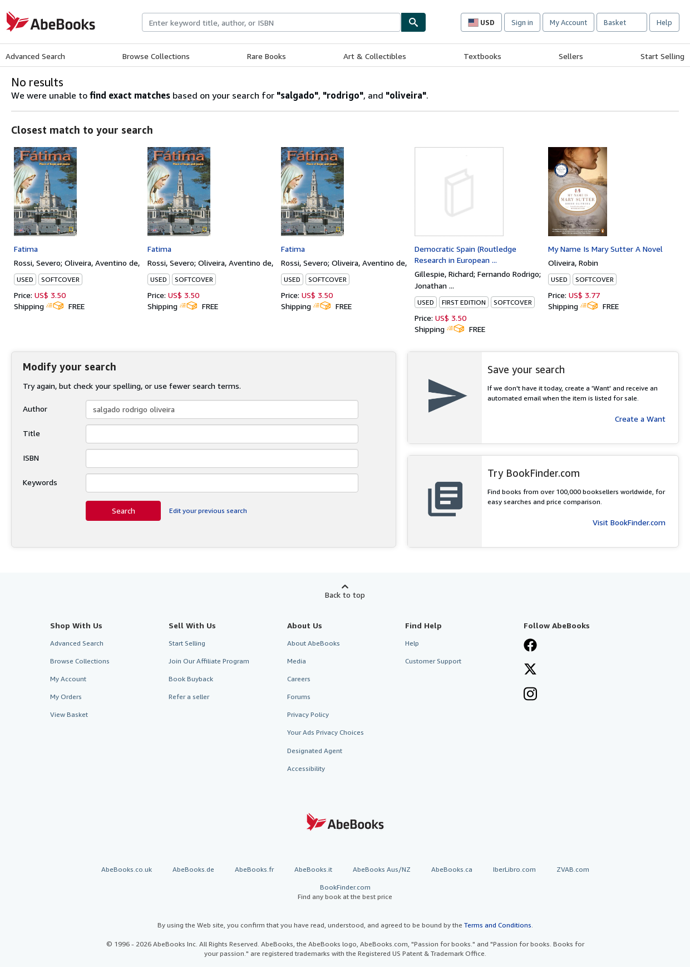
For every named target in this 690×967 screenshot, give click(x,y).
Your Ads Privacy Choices (325, 732)
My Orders (66, 696)
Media (296, 661)
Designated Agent (314, 750)
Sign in (522, 22)
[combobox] (271, 22)
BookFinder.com (345, 892)
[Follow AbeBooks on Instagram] (530, 695)
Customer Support (433, 661)
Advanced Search (35, 56)
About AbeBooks (313, 643)
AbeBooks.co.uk (126, 869)
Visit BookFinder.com (629, 522)
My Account (568, 22)
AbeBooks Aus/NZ (382, 869)
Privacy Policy (308, 714)
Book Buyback (191, 679)
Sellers (571, 56)
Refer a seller (189, 696)
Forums (298, 696)
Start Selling (662, 56)
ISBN (31, 457)
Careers (298, 679)
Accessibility (306, 768)
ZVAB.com (572, 869)
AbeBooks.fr (254, 869)
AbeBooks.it (313, 869)
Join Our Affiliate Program (209, 661)
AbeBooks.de (193, 869)
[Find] (413, 22)
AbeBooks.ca (451, 869)
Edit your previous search (208, 510)
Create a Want (640, 418)
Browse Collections (156, 56)
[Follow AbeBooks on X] (530, 670)
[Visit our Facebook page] (530, 646)
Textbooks (482, 56)
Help (664, 22)
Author (35, 408)
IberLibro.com (514, 869)
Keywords (40, 482)
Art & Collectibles (374, 56)
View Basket (69, 714)
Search (123, 510)
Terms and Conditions (497, 925)
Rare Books (266, 56)
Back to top (345, 594)
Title (31, 433)
